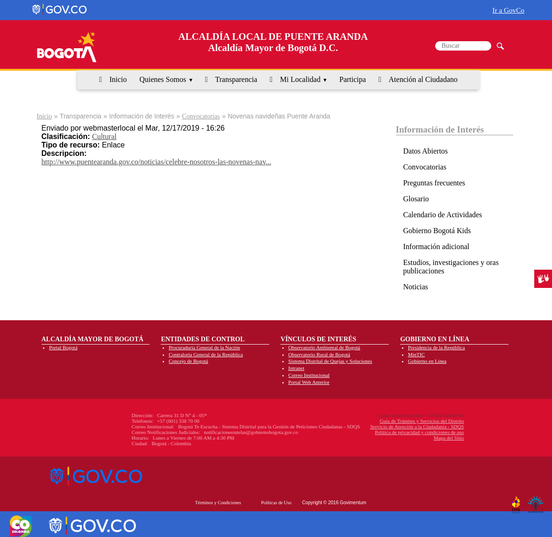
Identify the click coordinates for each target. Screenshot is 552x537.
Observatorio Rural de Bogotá (319, 354)
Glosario (416, 199)
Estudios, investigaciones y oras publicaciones (451, 266)
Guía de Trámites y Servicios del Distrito (372, 421)
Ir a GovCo (508, 10)
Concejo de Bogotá (188, 361)
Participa (352, 79)
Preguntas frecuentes (434, 183)
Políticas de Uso (276, 502)
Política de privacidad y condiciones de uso (370, 432)
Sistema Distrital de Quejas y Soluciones (330, 361)
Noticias (415, 287)
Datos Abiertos (425, 151)
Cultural (104, 136)
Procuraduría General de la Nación (204, 347)
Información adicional (436, 246)
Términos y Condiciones (218, 502)
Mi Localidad (300, 79)
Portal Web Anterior (309, 382)
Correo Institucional (309, 375)
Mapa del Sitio (399, 438)
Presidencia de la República (436, 347)
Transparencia (236, 79)
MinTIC (416, 354)
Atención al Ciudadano (423, 79)
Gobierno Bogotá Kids (437, 231)
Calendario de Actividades (442, 215)
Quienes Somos (162, 79)
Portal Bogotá (63, 347)
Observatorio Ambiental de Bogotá (324, 347)
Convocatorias (201, 116)
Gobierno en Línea (427, 361)
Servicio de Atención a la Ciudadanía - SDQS (368, 426)
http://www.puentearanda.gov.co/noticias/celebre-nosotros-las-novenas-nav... (157, 162)
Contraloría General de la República (206, 354)
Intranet (296, 368)
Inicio (118, 79)
